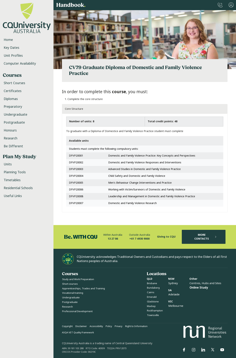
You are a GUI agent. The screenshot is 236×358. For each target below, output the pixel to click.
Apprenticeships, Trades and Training (83, 288)
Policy (109, 326)
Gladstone (153, 301)
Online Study (199, 288)
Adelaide (174, 294)
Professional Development (77, 311)
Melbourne (175, 306)
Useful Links (13, 196)
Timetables (12, 180)
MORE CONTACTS (205, 237)
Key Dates (11, 47)
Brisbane (152, 283)
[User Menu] (231, 5)
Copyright (67, 326)
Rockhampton (155, 310)
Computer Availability (20, 63)
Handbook (71, 5)
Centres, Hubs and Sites (205, 283)
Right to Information (136, 326)
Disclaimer (81, 326)
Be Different (13, 146)
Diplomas (11, 98)
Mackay (151, 306)
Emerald (152, 297)
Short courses (70, 284)
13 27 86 (113, 239)
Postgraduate (14, 122)
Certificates (12, 91)
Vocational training (72, 293)
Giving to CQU (166, 237)
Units (8, 164)
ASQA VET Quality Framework (78, 332)
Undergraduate (15, 114)
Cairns (150, 292)
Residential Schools (18, 188)
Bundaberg (153, 287)
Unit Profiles (13, 55)
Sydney (173, 283)
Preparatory (13, 106)
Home (8, 39)
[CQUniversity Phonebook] (220, 5)
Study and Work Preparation (78, 279)
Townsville (153, 315)
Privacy (118, 326)
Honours (10, 130)
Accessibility (96, 326)
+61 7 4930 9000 (139, 239)
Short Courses (14, 83)
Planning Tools (15, 172)
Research (10, 138)
